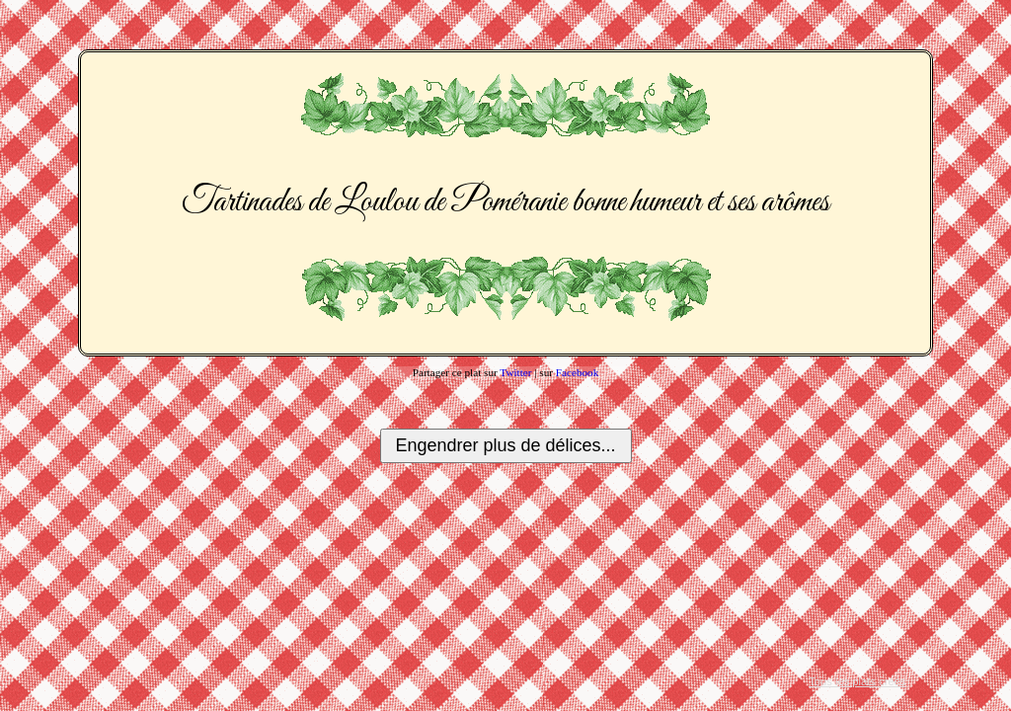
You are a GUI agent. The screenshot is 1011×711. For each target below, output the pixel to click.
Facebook (577, 372)
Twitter (515, 372)
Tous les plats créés (857, 681)
